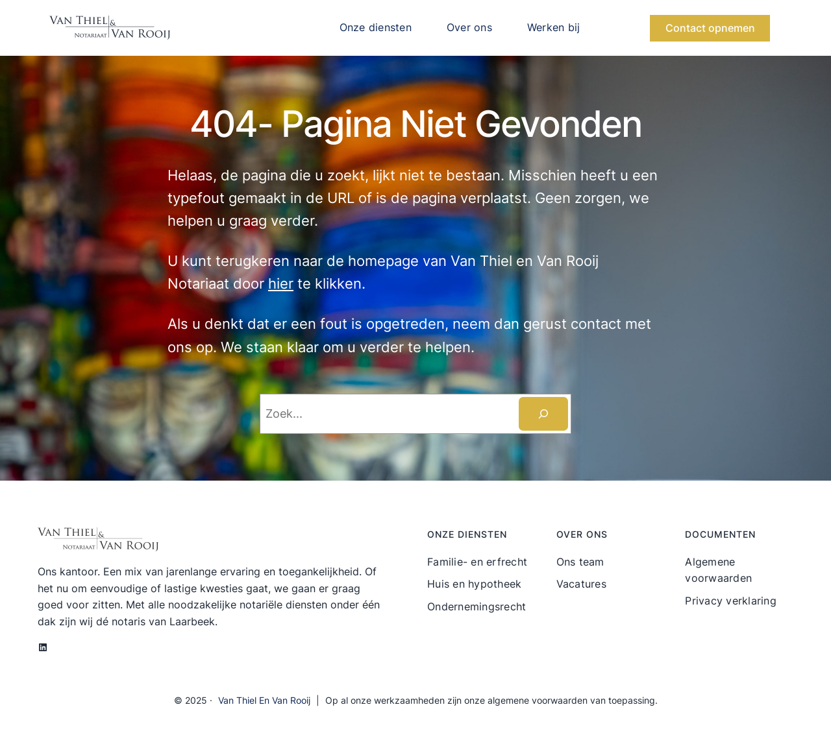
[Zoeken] (543, 414)
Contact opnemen (710, 27)
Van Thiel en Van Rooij (264, 700)
